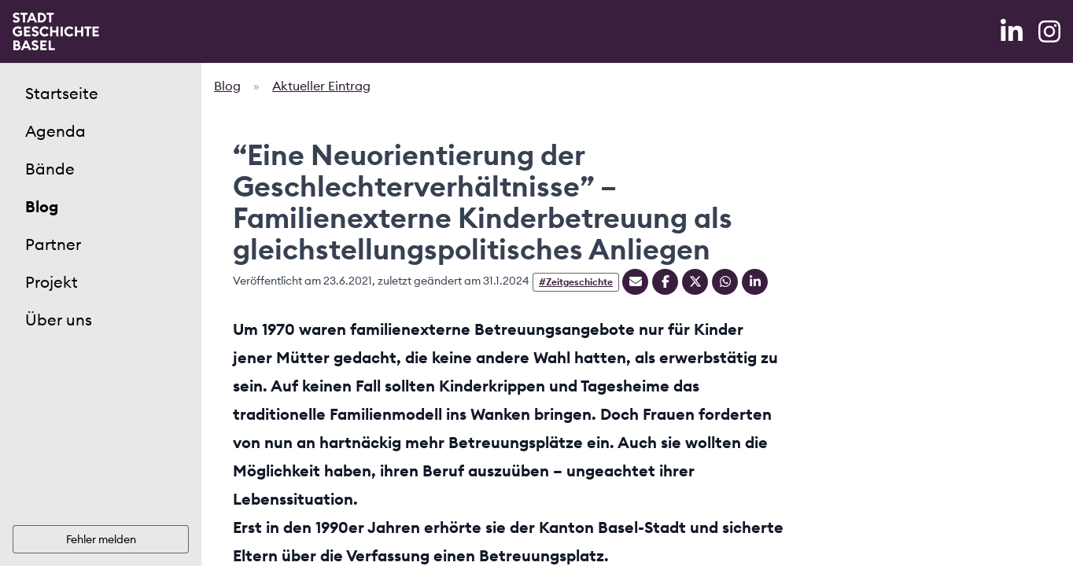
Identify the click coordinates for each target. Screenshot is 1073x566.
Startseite (61, 93)
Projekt (51, 282)
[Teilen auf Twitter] (695, 282)
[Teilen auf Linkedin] (755, 282)
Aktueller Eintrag (321, 86)
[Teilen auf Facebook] (665, 282)
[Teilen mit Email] (635, 282)
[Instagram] (1049, 31)
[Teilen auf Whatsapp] (725, 282)
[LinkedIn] (1013, 31)
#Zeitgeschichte (576, 282)
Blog (41, 206)
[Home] (56, 31)
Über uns (58, 319)
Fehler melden (101, 539)
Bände (50, 168)
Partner (53, 244)
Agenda (55, 131)
